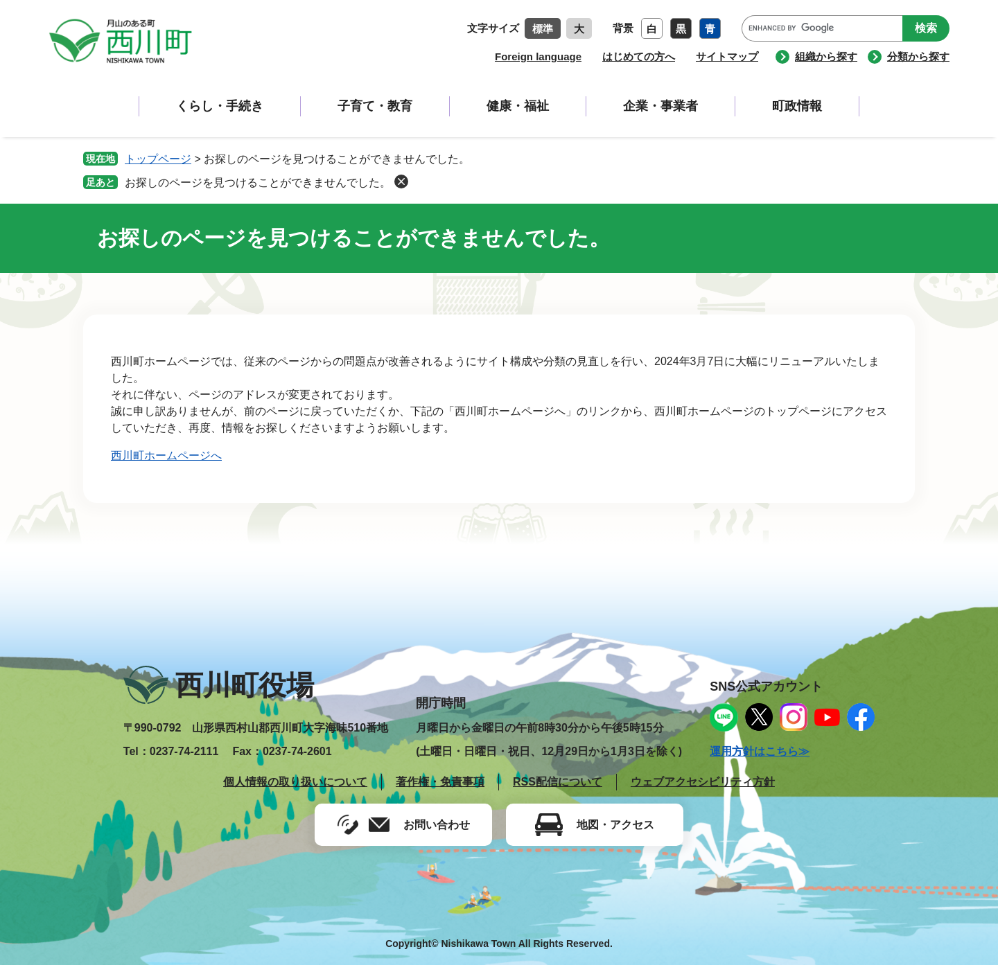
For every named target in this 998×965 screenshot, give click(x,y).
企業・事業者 (660, 106)
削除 (401, 181)
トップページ (158, 159)
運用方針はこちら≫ (759, 751)
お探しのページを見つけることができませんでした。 (258, 182)
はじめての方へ (638, 56)
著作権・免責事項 (440, 782)
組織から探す (826, 56)
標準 (542, 29)
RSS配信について (557, 782)
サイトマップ (727, 56)
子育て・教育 (375, 106)
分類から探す (918, 56)
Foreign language (538, 56)
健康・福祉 (518, 106)
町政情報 (797, 106)
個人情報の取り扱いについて (295, 782)
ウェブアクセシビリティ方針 (703, 782)
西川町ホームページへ (166, 455)
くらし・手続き (219, 106)
